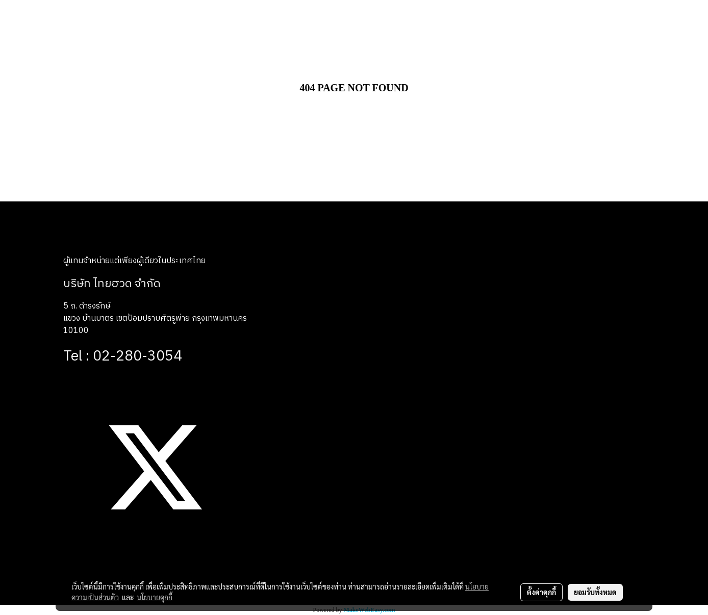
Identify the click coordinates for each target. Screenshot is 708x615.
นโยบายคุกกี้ (154, 597)
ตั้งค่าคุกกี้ (541, 592)
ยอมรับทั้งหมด (595, 592)
